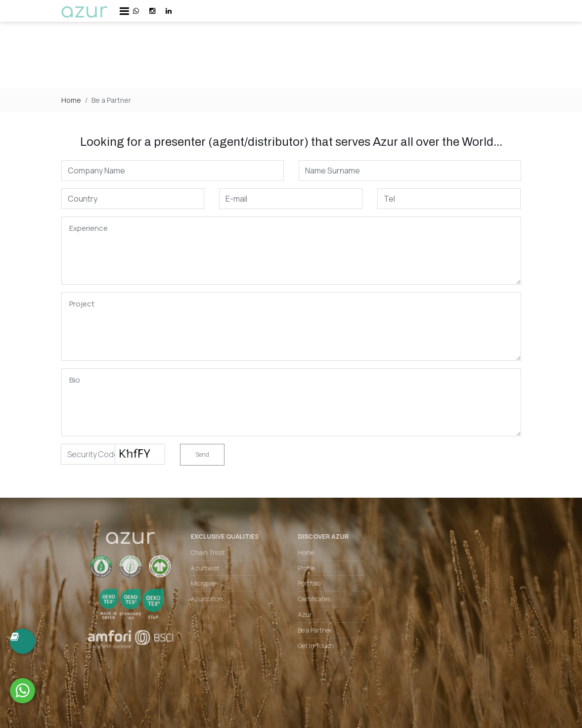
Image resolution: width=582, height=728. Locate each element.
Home (71, 100)
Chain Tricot (214, 557)
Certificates (312, 600)
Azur (303, 614)
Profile (305, 571)
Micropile (210, 586)
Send (202, 454)
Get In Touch (313, 643)
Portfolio (307, 586)
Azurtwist (212, 571)
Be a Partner (312, 629)
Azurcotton (213, 600)
